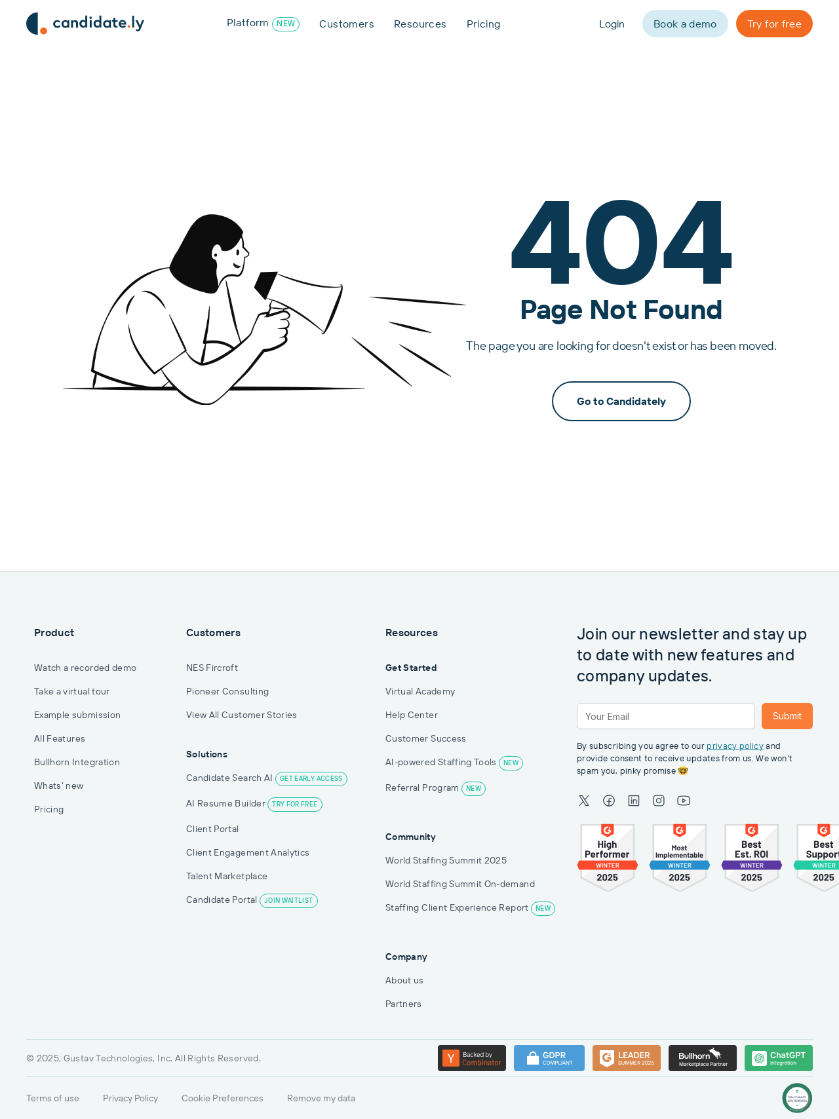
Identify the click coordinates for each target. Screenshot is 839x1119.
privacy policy (735, 745)
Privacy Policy (130, 1098)
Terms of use (52, 1098)
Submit (787, 715)
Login (612, 23)
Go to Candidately (621, 401)
